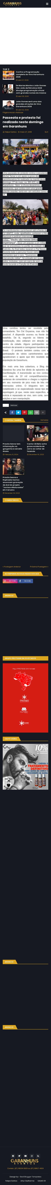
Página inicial (8, 112)
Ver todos (44, 420)
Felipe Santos (11, 1181)
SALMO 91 (42, 1181)
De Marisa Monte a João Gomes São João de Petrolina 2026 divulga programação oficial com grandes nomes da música (31, 89)
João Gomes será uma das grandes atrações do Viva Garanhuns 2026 (28, 104)
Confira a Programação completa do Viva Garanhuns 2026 (30, 74)
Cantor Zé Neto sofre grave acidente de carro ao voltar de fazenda (37, 448)
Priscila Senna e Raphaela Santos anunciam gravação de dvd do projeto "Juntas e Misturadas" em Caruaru (13, 483)
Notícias (19, 112)
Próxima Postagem (38, 566)
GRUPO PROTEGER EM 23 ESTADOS (20, 658)
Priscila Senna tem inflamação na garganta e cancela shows (12, 448)
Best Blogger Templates (30, 1176)
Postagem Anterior (12, 566)
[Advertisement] (25, 36)
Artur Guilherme (27, 1181)
